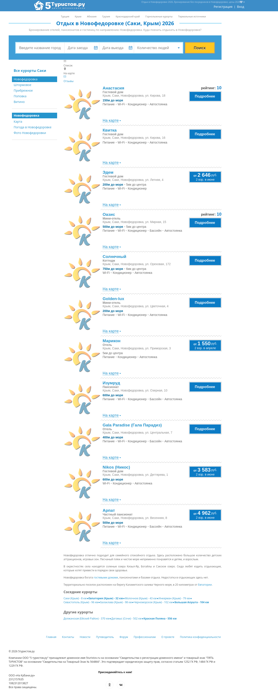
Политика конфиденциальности (200, 637)
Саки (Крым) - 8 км (75, 598)
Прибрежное (23, 90)
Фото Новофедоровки (30, 133)
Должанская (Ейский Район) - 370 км (86, 618)
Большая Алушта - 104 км (191, 602)
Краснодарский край (128, 16)
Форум (123, 637)
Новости (85, 637)
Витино (19, 102)
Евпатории (205, 584)
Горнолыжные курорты (159, 16)
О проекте (167, 637)
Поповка (20, 96)
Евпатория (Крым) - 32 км (106, 598)
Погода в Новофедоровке (32, 127)
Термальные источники (192, 16)
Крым (78, 16)
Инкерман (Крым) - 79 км (174, 598)
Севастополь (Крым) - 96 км (81, 602)
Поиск (200, 47)
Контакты (68, 637)
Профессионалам (145, 637)
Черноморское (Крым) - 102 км (153, 602)
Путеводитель (105, 637)
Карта (18, 121)
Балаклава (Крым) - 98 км (116, 602)
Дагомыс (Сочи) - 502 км (126, 618)
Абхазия (91, 16)
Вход (240, 7)
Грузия (106, 16)
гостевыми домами (106, 577)
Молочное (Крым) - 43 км (141, 598)
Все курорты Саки (30, 70)
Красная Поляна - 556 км (160, 618)
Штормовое (22, 85)
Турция (65, 16)
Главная (51, 637)
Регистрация (223, 7)
